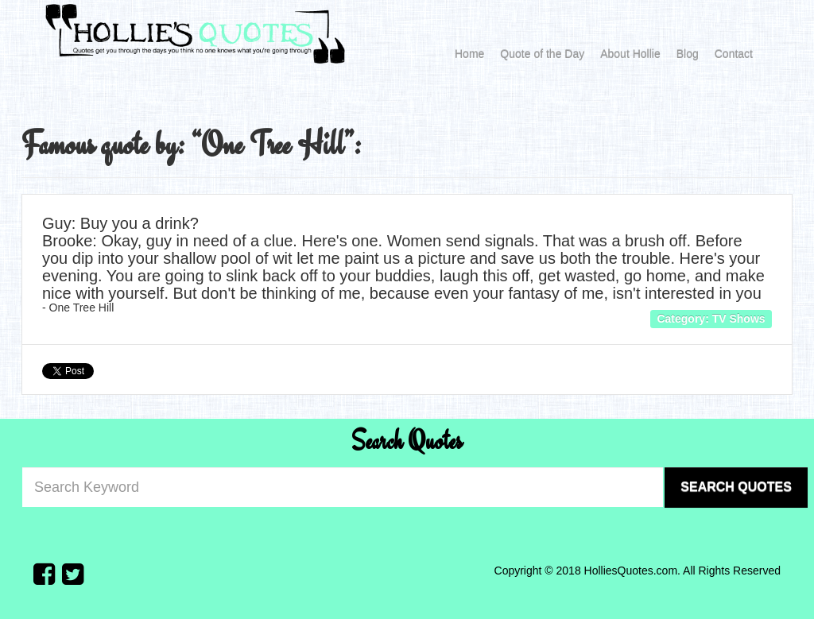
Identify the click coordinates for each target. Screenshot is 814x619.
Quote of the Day (542, 54)
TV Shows (739, 318)
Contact (734, 54)
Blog (687, 54)
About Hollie (630, 54)
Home (469, 54)
